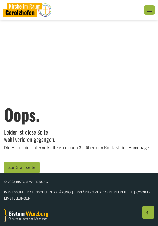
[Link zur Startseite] (27, 9)
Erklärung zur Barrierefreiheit (103, 192)
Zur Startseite (21, 167)
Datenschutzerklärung (49, 192)
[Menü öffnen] (149, 10)
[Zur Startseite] (26, 215)
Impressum (14, 192)
